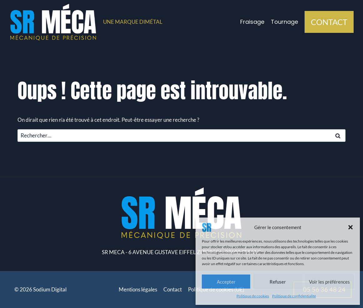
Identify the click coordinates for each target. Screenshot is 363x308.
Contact (172, 289)
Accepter (226, 282)
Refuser (278, 282)
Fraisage (252, 22)
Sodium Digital (50, 289)
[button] (350, 227)
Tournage (284, 22)
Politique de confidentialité (294, 296)
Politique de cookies (252, 296)
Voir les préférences (329, 282)
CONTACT (329, 22)
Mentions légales (138, 289)
